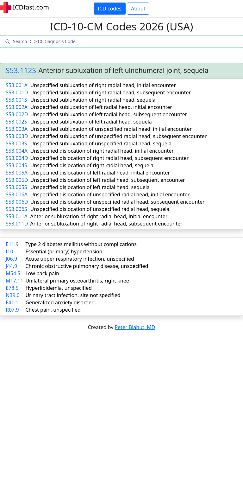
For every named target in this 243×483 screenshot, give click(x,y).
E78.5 (12, 287)
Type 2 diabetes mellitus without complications (80, 244)
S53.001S (16, 99)
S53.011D (17, 223)
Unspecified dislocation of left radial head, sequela (90, 187)
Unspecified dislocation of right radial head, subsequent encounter (109, 158)
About (138, 8)
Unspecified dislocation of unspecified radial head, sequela (100, 209)
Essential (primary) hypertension (63, 251)
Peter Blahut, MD (135, 327)
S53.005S (16, 187)
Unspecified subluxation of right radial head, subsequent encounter (110, 92)
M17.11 (14, 280)
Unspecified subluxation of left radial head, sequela (91, 121)
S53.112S (21, 70)
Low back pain (42, 273)
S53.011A (17, 216)
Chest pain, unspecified (53, 309)
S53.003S (16, 143)
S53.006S (16, 209)
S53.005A (17, 172)
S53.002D (17, 114)
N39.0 (13, 295)
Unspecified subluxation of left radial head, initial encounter (101, 107)
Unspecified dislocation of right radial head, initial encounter (102, 150)
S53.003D (17, 136)
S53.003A (17, 128)
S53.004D (17, 158)
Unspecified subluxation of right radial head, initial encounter (103, 85)
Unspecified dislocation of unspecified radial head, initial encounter (110, 194)
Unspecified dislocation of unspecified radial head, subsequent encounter (117, 201)
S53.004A (17, 150)
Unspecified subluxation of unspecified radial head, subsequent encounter (118, 136)
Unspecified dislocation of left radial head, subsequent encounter (107, 179)
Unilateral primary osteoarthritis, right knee (77, 280)
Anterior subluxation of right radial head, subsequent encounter (106, 223)
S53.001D (17, 92)
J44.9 (11, 266)
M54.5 (13, 273)
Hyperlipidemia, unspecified (58, 287)
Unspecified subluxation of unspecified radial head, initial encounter (111, 128)
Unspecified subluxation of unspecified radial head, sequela (100, 143)
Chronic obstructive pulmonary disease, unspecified (86, 266)
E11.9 (12, 244)
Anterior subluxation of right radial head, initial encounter (99, 216)
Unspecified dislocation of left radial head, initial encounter (100, 172)
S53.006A (17, 194)
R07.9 (12, 309)
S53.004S (16, 165)
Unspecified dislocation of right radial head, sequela (91, 165)
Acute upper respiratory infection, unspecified (79, 258)
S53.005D (17, 179)
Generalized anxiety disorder (59, 302)
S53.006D (17, 201)
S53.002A (17, 107)
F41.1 (12, 302)
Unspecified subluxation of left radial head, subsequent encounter (108, 114)
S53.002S (16, 121)
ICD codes (110, 8)
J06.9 (11, 258)
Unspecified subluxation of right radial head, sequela (93, 99)
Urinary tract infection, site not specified (72, 295)
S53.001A (17, 85)
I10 (9, 251)
